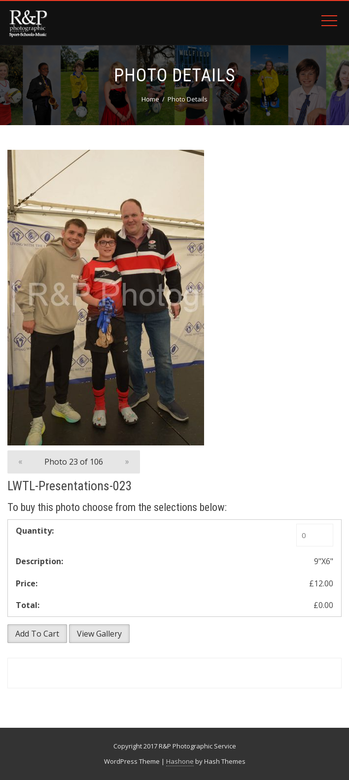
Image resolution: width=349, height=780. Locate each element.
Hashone (180, 761)
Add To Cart (37, 633)
